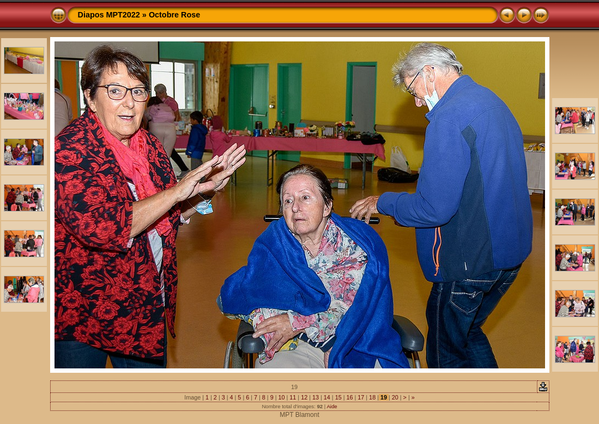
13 (315, 397)
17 (361, 397)
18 (372, 397)
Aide (331, 406)
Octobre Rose (174, 14)
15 (338, 397)
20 (395, 397)
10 (282, 397)
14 (327, 397)
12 (304, 397)
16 (349, 397)
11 (293, 397)
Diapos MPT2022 (109, 14)
